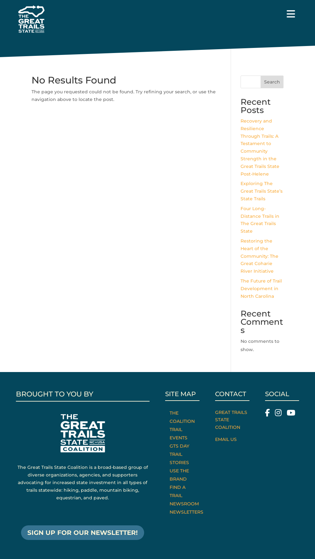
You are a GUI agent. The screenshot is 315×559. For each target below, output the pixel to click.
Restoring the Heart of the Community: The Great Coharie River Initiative (259, 256)
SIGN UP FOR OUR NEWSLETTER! (82, 532)
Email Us (226, 439)
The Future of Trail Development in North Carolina (261, 288)
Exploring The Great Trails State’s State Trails (262, 191)
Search (272, 82)
